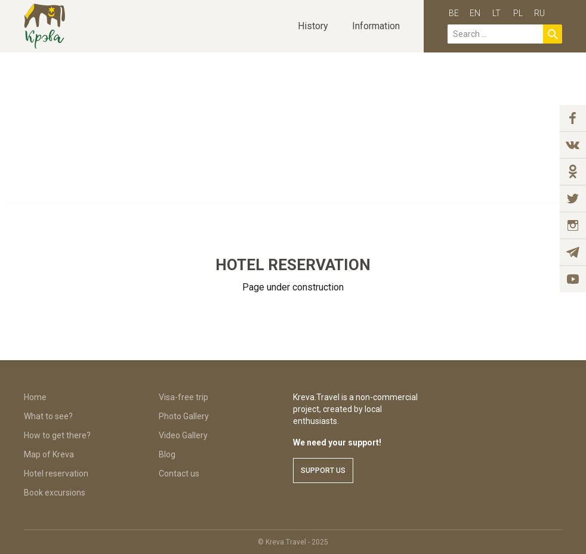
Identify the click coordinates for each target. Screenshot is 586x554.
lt (496, 13)
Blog (167, 454)
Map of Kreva (49, 454)
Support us (323, 470)
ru (539, 13)
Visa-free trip (183, 397)
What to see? (48, 416)
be (454, 13)
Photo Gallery (184, 416)
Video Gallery (183, 435)
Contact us (179, 473)
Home (35, 397)
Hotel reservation (56, 473)
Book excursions (54, 492)
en (475, 13)
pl (518, 13)
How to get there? (57, 435)
